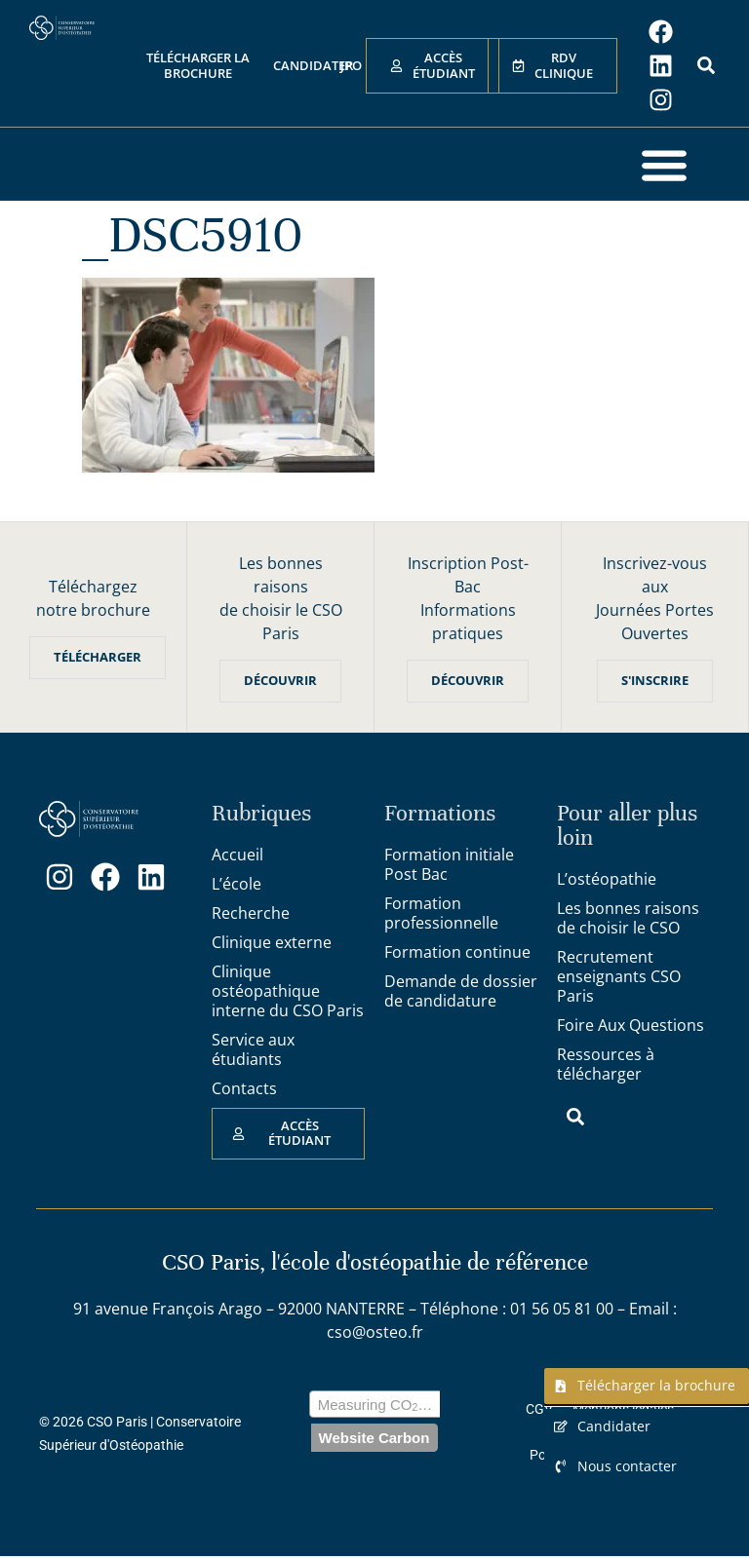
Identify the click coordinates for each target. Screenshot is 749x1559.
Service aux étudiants (253, 1049)
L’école (236, 883)
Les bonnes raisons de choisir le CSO (628, 917)
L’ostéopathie (606, 879)
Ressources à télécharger (605, 1064)
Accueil (237, 854)
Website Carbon (374, 1439)
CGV (539, 1411)
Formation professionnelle (441, 913)
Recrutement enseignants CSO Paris (619, 976)
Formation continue (457, 952)
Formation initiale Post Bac (449, 864)
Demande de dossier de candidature (460, 990)
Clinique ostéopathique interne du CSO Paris (288, 991)
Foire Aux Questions (630, 1025)
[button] (663, 164)
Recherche (251, 913)
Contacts (244, 1088)
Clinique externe (272, 942)
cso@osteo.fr (375, 1332)
